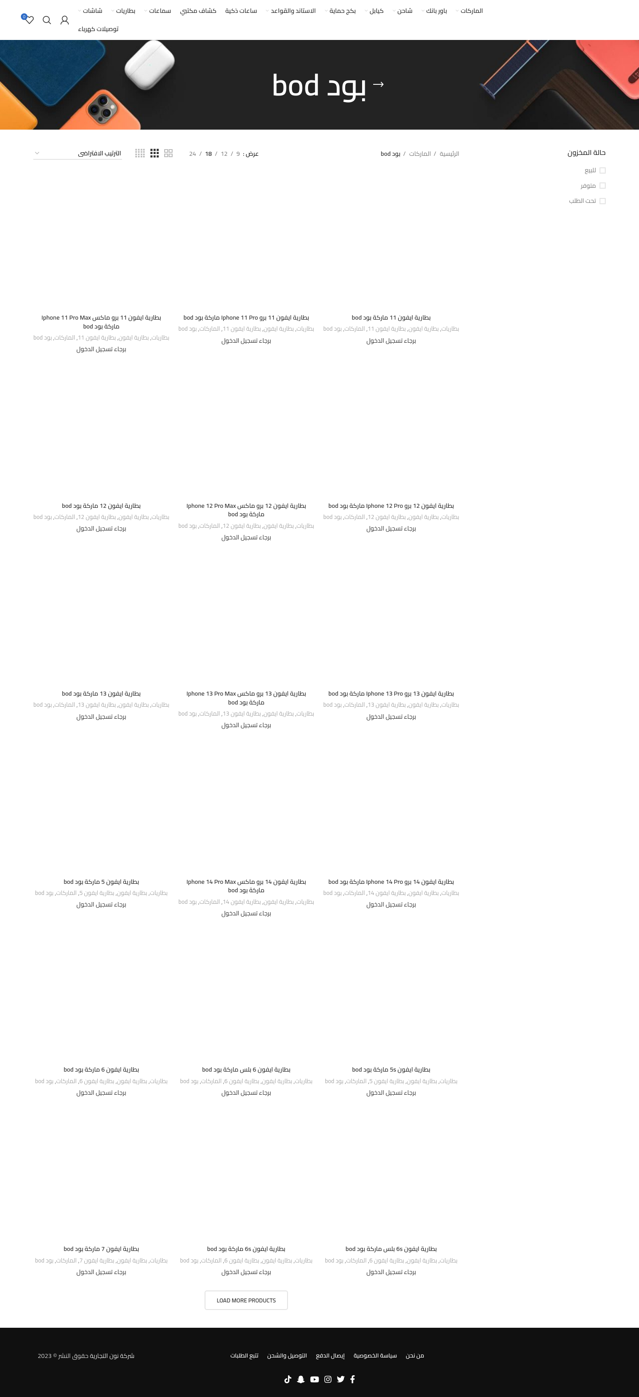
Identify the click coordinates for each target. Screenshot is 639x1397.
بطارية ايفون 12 (386, 517)
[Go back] (378, 85)
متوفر (588, 186)
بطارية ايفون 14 (386, 893)
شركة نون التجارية (112, 1355)
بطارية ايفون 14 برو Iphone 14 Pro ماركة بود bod (391, 881)
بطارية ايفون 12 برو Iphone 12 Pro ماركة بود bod (391, 505)
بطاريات (450, 329)
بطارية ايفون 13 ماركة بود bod (101, 693)
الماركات (419, 153)
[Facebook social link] (352, 1379)
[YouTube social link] (315, 1379)
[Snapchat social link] (301, 1379)
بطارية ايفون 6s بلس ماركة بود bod (391, 1249)
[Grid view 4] (140, 153)
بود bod (332, 329)
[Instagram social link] (328, 1379)
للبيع (590, 170)
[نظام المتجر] (77, 153)
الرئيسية (448, 153)
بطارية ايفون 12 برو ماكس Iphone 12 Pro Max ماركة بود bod (246, 510)
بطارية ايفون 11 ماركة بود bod (391, 317)
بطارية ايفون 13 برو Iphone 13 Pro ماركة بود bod (391, 693)
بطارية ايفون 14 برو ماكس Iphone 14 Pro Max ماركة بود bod (246, 886)
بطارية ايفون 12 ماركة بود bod (101, 505)
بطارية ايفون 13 (386, 705)
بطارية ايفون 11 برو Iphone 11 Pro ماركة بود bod (246, 317)
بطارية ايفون (424, 329)
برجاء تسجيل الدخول (391, 340)
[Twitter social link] (340, 1379)
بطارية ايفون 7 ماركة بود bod (101, 1249)
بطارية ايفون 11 (386, 329)
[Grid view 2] (168, 153)
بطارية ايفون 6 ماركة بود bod (101, 1069)
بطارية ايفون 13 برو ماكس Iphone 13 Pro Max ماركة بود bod (246, 698)
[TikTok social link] (288, 1379)
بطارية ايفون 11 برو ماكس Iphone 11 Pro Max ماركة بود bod (102, 322)
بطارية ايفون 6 (242, 1081)
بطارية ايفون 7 (96, 1261)
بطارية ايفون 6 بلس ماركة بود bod (246, 1069)
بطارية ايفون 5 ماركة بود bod (101, 881)
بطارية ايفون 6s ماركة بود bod (246, 1249)
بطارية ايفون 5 (96, 893)
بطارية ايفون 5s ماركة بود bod (391, 1069)
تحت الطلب (582, 201)
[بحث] (47, 20)
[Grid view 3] (154, 153)
